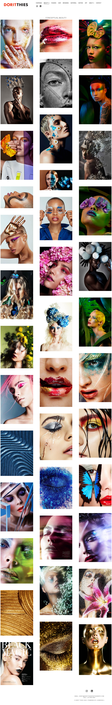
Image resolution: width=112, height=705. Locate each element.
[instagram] (37, 6)
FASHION (53, 3)
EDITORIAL (73, 3)
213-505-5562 (91, 697)
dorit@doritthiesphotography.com (91, 696)
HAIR (59, 3)
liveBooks (100, 700)
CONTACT (98, 3)
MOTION (80, 3)
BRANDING (66, 3)
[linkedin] (40, 6)
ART (86, 3)
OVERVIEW (39, 3)
